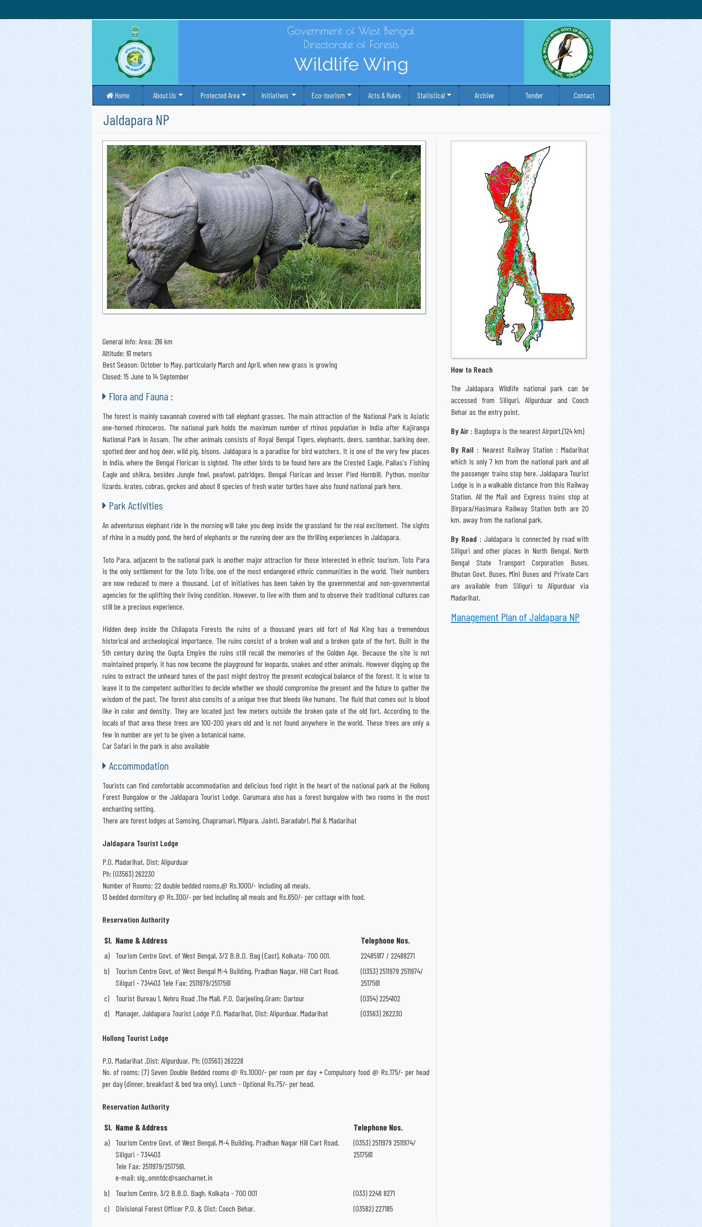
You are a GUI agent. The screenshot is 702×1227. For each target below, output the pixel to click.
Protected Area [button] (220, 95)
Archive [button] (484, 95)
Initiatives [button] (276, 95)
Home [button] (118, 95)
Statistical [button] (431, 95)
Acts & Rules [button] (384, 95)
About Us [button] (164, 95)
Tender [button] (534, 95)
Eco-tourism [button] (328, 95)
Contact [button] (584, 95)
